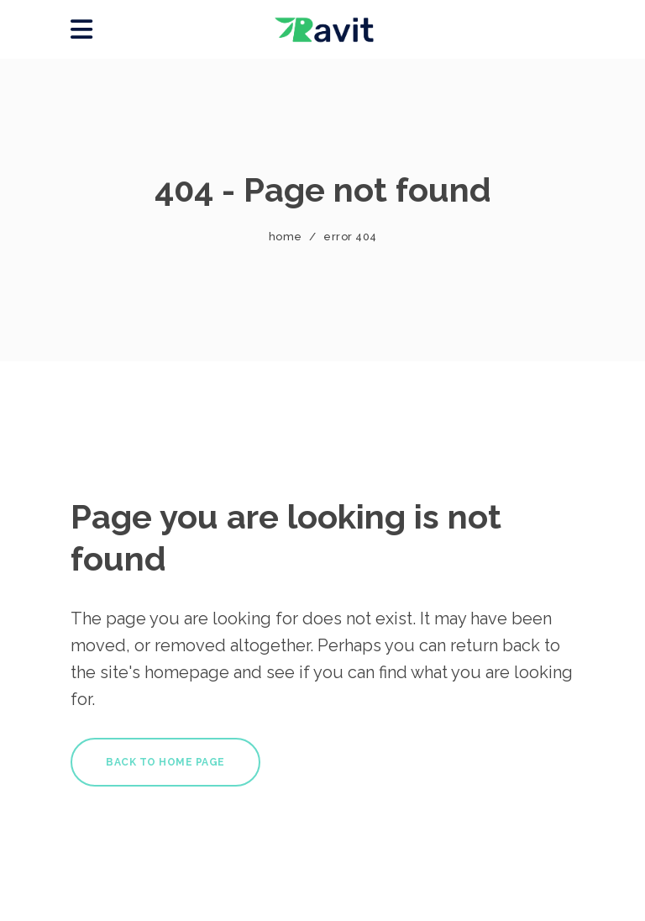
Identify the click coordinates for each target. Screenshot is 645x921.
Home (285, 236)
